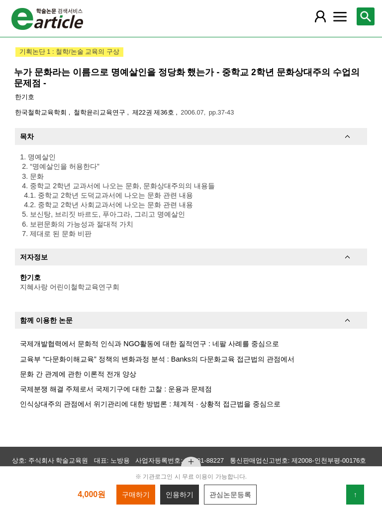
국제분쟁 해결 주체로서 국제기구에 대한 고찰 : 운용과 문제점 (116, 389)
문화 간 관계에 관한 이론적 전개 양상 (78, 374)
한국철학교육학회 (42, 112)
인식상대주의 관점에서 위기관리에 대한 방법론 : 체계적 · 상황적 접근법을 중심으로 (150, 404)
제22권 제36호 (154, 112)
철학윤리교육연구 (100, 112)
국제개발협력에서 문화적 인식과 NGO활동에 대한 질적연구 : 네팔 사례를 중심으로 (149, 344)
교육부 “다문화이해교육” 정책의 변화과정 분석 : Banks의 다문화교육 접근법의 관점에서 (157, 359)
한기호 (24, 97)
